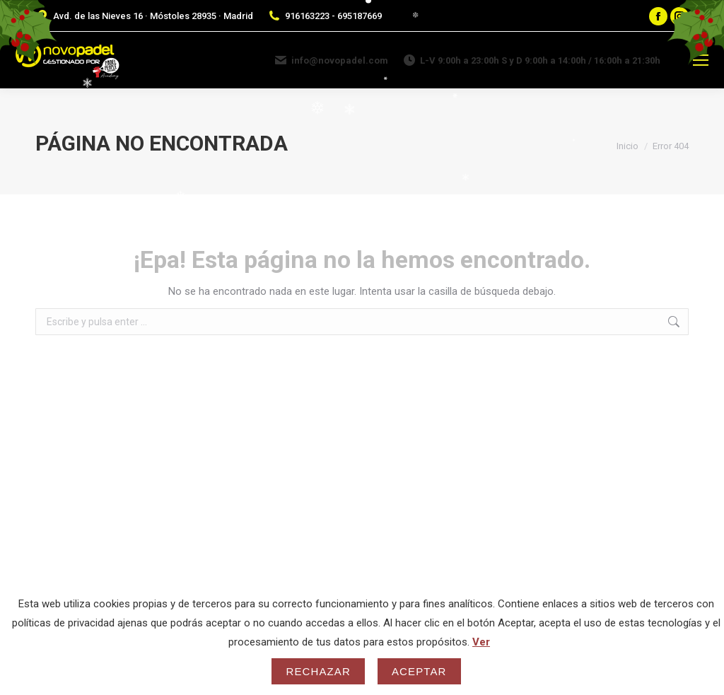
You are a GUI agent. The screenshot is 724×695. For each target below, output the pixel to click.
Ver (481, 642)
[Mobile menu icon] (700, 60)
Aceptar (419, 671)
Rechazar (318, 671)
